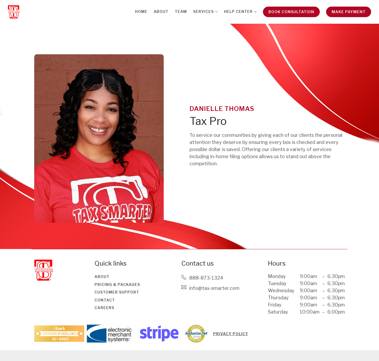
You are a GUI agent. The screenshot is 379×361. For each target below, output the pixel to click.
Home (141, 11)
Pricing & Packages (117, 284)
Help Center (238, 11)
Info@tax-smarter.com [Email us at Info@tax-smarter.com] (214, 288)
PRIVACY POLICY (230, 333)
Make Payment (349, 11)
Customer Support (116, 292)
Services (203, 11)
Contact (104, 300)
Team (181, 11)
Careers (104, 307)
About (161, 11)
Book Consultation (291, 11)
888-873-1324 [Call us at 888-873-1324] (206, 278)
